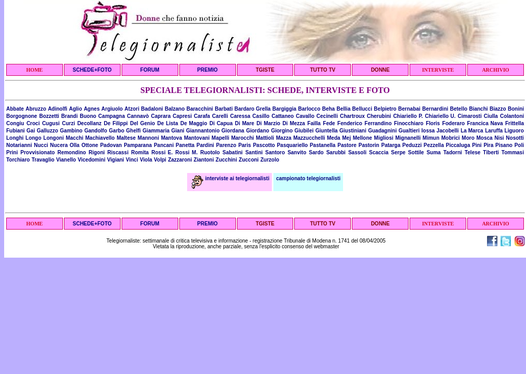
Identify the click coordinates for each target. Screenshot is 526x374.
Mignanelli (408, 138)
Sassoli (357, 152)
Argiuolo (112, 109)
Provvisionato (37, 152)
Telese (472, 152)
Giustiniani (352, 130)
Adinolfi (57, 109)
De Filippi (116, 123)
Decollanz (89, 123)
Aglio (75, 109)
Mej (346, 138)
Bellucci (362, 109)
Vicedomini (92, 160)
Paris (244, 145)
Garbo (116, 130)
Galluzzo (47, 130)
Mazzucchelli (309, 138)
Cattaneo (282, 116)
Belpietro (385, 109)
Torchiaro (18, 160)
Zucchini (226, 160)
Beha (328, 109)
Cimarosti (470, 116)
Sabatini (232, 152)
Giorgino (282, 130)
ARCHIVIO (495, 70)
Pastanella (322, 145)
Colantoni (512, 116)
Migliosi (383, 138)
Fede (329, 123)
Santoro (275, 152)
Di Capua (220, 123)
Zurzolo (269, 160)
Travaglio (43, 160)
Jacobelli (448, 130)
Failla (314, 123)
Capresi (182, 116)
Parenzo (226, 145)
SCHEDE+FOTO (92, 70)
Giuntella (326, 130)
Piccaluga (458, 145)
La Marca (472, 130)
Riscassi (118, 152)
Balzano (175, 109)
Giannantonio (202, 130)
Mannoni (148, 138)
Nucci (41, 145)
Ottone (90, 145)
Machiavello (100, 138)
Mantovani (196, 138)
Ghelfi (133, 130)
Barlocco (309, 109)
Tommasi (513, 152)
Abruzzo (35, 109)
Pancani (164, 145)
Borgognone (21, 116)
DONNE (380, 70)
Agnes (92, 109)
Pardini (205, 145)
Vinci (132, 160)
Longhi (14, 138)
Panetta (185, 145)
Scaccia (378, 152)
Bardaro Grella (252, 109)
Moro (468, 138)
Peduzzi (412, 145)
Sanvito (296, 152)
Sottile (416, 152)
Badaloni (152, 109)
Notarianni (19, 145)
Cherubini (379, 116)
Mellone (362, 138)
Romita (140, 152)
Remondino (71, 152)
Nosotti (514, 138)
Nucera (59, 145)
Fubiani (15, 130)
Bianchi (478, 109)
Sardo (316, 152)
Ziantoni (204, 160)
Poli (519, 145)
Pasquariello (292, 145)
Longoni (53, 138)
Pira (488, 145)
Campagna (111, 116)
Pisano (503, 145)
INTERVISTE (438, 70)
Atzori (132, 109)
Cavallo (305, 116)
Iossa (428, 130)
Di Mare (244, 123)
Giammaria (155, 130)
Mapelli (220, 138)
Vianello (66, 160)
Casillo (261, 116)
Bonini (516, 109)
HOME (35, 70)
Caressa (240, 116)
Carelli (220, 116)
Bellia (344, 109)
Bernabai (409, 109)
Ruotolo (210, 152)
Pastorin (369, 145)
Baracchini (200, 109)
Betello (458, 109)
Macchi (74, 138)
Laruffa (494, 130)
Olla (75, 145)
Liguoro (514, 130)
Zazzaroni (180, 160)
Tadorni (452, 152)
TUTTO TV (322, 70)
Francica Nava (485, 123)
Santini (253, 152)
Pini (476, 145)
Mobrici (450, 138)
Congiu (15, 123)
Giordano (257, 130)
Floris (433, 123)
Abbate (15, 109)
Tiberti (490, 152)
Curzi (68, 123)
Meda (333, 138)
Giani (178, 130)
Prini (12, 152)
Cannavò (138, 116)
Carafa (202, 116)
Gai (31, 130)
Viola (146, 160)
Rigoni (96, 152)
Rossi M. (186, 152)
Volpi (160, 160)
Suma (434, 152)
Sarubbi (336, 152)
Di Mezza (294, 123)
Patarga (391, 145)
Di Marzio (269, 123)
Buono (88, 116)
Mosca (484, 138)
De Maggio (193, 123)
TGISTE (265, 70)
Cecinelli (327, 116)
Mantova (171, 138)
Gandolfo (95, 130)
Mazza (283, 138)
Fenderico (349, 123)
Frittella (514, 123)
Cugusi (51, 123)
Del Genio (142, 123)
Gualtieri (409, 130)
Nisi (499, 138)
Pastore (347, 145)
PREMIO (207, 70)
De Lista (167, 123)
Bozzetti (49, 116)
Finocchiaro (409, 123)
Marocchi (242, 138)
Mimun (431, 138)
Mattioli (265, 138)
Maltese (126, 138)
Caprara (160, 116)
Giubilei (304, 130)
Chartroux (352, 116)
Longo (33, 138)
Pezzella (434, 145)
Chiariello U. (440, 116)
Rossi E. (162, 152)
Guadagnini (382, 130)
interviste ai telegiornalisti (230, 178)
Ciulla (491, 116)
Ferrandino (377, 123)
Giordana (232, 130)
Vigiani (115, 160)
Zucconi (248, 160)
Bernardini (435, 109)
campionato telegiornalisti (308, 178)
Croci (33, 123)
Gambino (71, 130)
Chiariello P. (408, 116)
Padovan (111, 145)
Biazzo (498, 109)
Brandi (69, 116)
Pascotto (264, 145)
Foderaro (453, 123)
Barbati (223, 109)
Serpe (398, 152)
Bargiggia (284, 109)
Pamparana (138, 145)
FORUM (150, 70)
